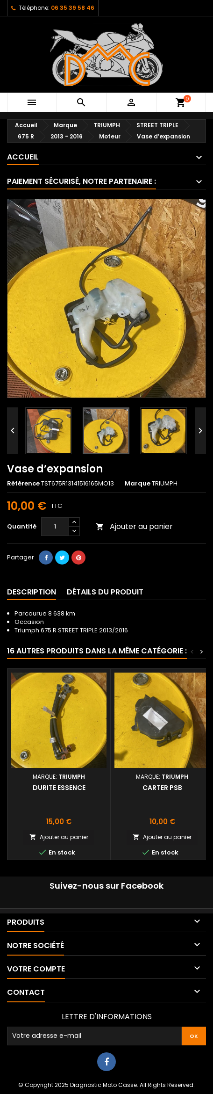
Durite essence (59, 787)
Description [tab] (31, 592)
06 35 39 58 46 (72, 8)
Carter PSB (162, 787)
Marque (137, 483)
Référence (23, 483)
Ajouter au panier (134, 526)
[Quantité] (55, 526)
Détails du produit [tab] (105, 592)
